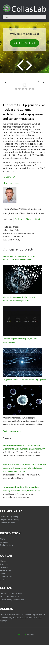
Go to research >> (12, 431)
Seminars (4, 542)
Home (3, 561)
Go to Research (24, 43)
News (2, 539)
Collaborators (6, 545)
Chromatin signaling (9, 516)
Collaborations (6, 576)
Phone (29, 219)
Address (8, 219)
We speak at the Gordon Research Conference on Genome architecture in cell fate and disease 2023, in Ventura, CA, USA (24, 468)
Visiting (18, 219)
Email (37, 219)
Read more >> (10, 176)
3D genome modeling (9, 519)
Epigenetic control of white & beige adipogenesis (24, 379)
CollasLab (21, 634)
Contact (3, 579)
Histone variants (7, 522)
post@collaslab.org (15, 599)
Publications (5, 570)
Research (4, 567)
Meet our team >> (12, 183)
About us (4, 564)
